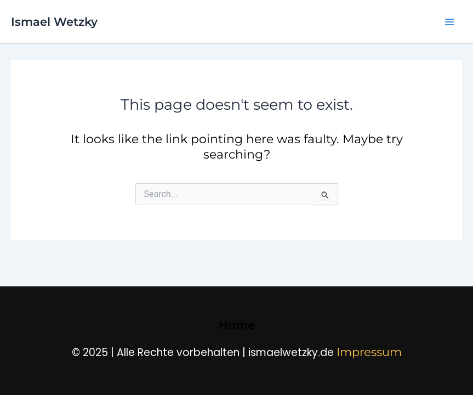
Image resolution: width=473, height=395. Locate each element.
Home (237, 325)
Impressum (369, 352)
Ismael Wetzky (54, 22)
